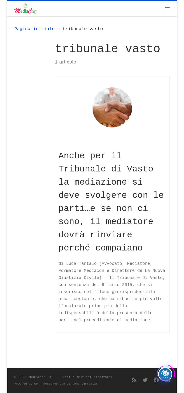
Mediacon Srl (41, 377)
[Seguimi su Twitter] (145, 381)
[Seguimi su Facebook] (156, 381)
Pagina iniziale (34, 29)
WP (36, 383)
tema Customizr (85, 383)
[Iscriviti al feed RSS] (134, 381)
